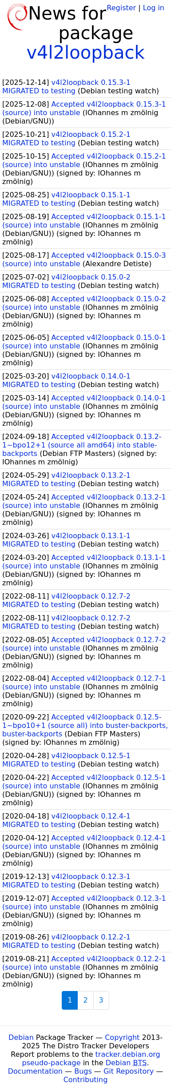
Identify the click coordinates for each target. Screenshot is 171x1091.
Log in (153, 8)
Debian (21, 1037)
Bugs (83, 1071)
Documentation (35, 1071)
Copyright (122, 1037)
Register (121, 8)
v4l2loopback (85, 52)
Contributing (86, 1079)
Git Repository (128, 1071)
